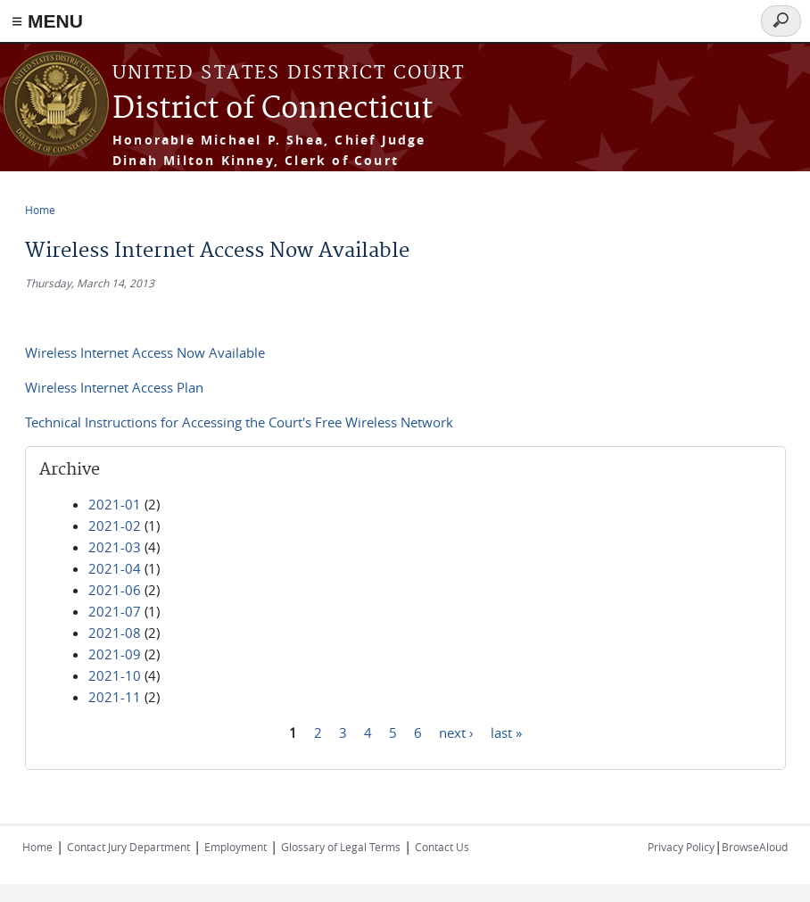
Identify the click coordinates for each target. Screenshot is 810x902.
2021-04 (114, 568)
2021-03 (114, 547)
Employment (235, 847)
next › (456, 732)
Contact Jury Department (128, 847)
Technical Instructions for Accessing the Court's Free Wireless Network (239, 422)
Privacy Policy (681, 847)
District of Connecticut (272, 109)
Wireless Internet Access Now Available (145, 352)
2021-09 (114, 654)
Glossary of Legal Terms (341, 847)
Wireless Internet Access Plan (114, 387)
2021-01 (114, 504)
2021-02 (114, 525)
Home (40, 210)
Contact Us (442, 847)
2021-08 (114, 632)
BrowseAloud (755, 847)
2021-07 (114, 611)
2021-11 (114, 697)
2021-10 (114, 675)
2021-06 (114, 590)
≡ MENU (47, 21)
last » (506, 732)
